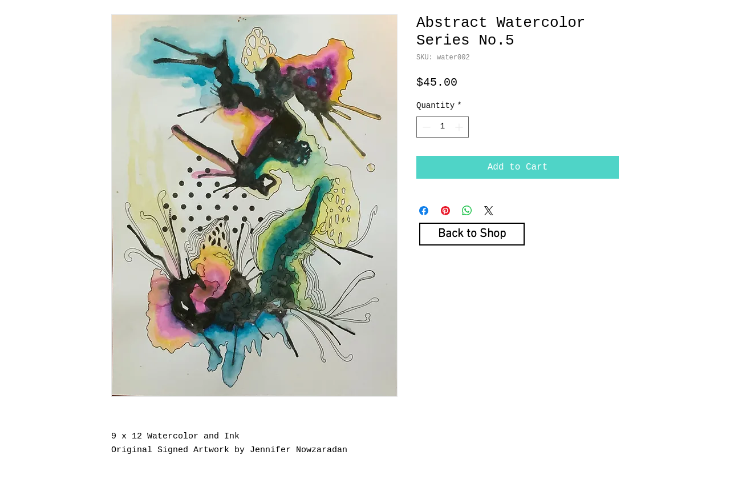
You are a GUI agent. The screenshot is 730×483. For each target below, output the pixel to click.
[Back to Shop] (472, 234)
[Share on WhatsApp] (467, 211)
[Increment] (460, 127)
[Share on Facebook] (424, 211)
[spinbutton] (442, 127)
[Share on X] (489, 211)
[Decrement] (425, 127)
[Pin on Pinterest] (445, 211)
